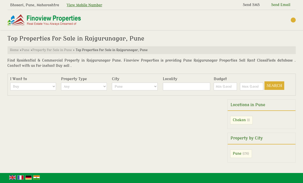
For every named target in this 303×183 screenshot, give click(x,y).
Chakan (239, 120)
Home (14, 50)
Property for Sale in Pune (52, 50)
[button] (84, 5)
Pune (25, 50)
